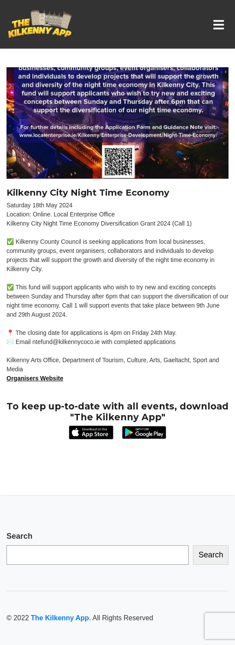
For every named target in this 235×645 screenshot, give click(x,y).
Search (19, 536)
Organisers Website (34, 378)
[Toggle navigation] (220, 24)
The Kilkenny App (60, 618)
